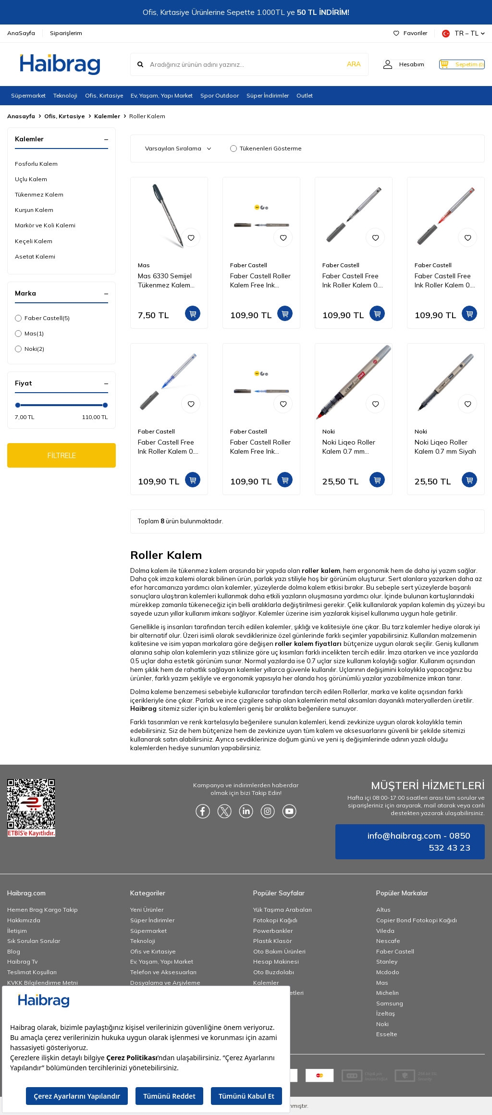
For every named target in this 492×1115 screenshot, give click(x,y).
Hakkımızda (23, 920)
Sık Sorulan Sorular (33, 940)
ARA (335, 64)
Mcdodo (387, 972)
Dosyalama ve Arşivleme (165, 982)
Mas (29, 333)
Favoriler (410, 33)
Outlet (304, 95)
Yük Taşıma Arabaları (282, 909)
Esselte (386, 1034)
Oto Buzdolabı (273, 972)
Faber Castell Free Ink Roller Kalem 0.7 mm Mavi (168, 447)
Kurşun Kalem (34, 209)
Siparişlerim (66, 33)
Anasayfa (21, 116)
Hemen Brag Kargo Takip (42, 909)
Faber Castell (42, 318)
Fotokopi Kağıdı (275, 920)
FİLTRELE (62, 456)
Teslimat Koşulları (32, 972)
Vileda (385, 930)
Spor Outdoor (219, 95)
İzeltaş (385, 1013)
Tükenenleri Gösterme (266, 148)
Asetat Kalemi (35, 256)
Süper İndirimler (267, 95)
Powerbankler (273, 930)
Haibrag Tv (22, 961)
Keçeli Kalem (33, 241)
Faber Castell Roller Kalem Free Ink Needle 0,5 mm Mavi (261, 447)
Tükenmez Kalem (39, 194)
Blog (13, 951)
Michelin (387, 992)
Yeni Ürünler (146, 909)
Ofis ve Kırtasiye (153, 951)
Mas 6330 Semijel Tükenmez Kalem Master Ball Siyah (165, 281)
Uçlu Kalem (31, 179)
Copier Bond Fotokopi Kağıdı (416, 920)
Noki (29, 349)
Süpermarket (28, 95)
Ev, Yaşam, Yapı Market (162, 95)
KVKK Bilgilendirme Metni (42, 982)
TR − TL (463, 33)
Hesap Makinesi (276, 961)
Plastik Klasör (272, 940)
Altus (383, 909)
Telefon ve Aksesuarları (163, 972)
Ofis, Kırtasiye (104, 95)
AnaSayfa (21, 33)
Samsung (389, 1003)
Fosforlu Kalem (36, 163)
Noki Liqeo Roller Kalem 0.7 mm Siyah (445, 447)
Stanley (386, 961)
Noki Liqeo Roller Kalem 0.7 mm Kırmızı (348, 447)
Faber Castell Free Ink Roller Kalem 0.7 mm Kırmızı (445, 281)
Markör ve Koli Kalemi (45, 225)
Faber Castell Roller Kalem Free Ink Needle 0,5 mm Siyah (260, 281)
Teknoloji (65, 95)
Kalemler (107, 116)
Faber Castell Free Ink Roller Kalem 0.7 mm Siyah (352, 281)
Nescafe (388, 940)
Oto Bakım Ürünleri (279, 951)
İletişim (17, 930)
